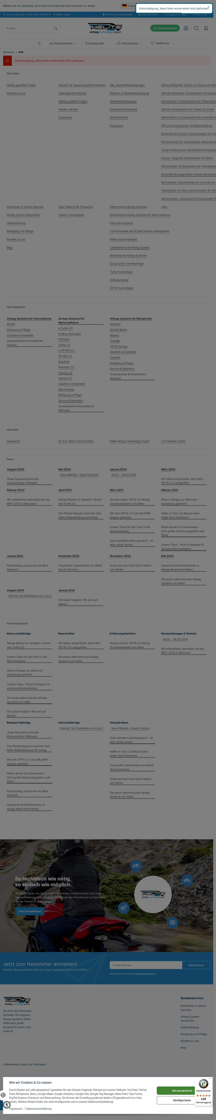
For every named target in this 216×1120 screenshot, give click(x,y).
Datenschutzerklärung (38, 1108)
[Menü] (210, 1079)
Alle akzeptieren (182, 1090)
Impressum (15, 1108)
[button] (7, 1105)
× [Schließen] (208, 7)
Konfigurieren (182, 1100)
